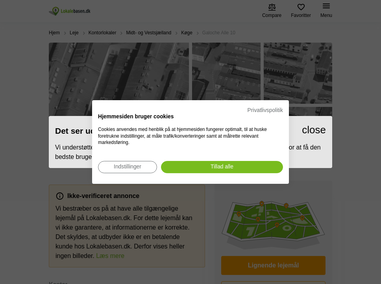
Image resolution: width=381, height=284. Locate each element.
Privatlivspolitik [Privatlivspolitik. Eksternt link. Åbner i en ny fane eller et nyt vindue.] (265, 110)
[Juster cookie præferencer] (127, 167)
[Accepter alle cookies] (222, 167)
